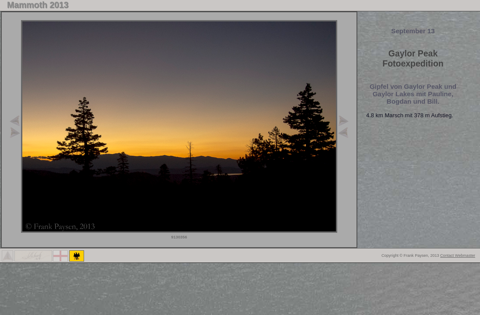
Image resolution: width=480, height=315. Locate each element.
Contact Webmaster (457, 255)
